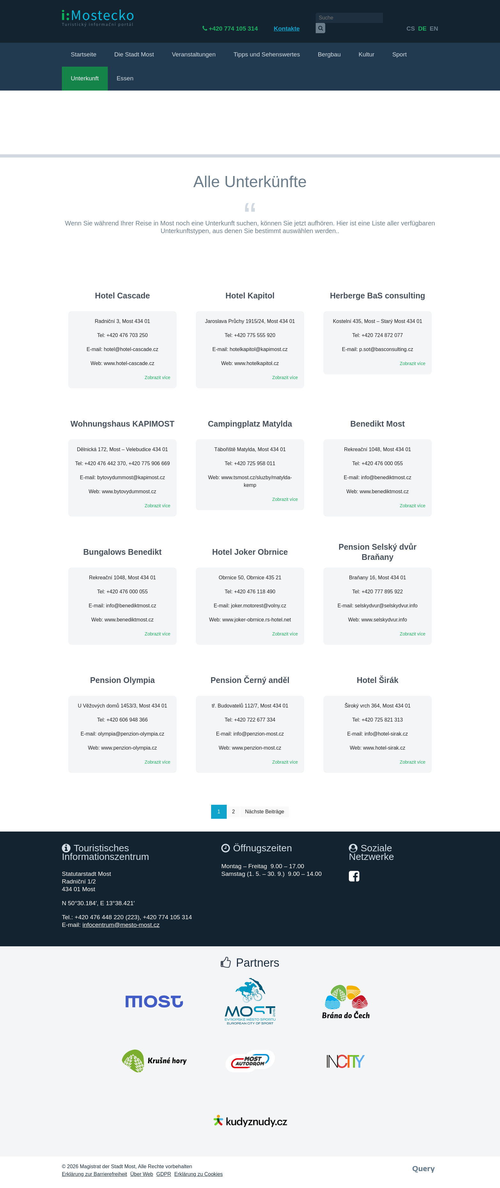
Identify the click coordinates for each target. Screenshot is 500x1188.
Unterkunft (85, 72)
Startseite (83, 48)
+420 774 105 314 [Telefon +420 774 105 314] (250, 18)
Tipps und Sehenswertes (266, 48)
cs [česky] (411, 18)
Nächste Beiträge (264, 805)
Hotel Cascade (122, 289)
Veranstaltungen (194, 48)
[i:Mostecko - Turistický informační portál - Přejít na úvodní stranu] (98, 18)
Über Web (141, 1168)
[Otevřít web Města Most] (154, 995)
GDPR (163, 1168)
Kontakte (303, 18)
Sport (399, 48)
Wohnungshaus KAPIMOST (122, 417)
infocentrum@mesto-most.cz (120, 918)
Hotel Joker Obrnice (250, 545)
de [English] (422, 18)
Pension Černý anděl (249, 674)
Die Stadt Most (134, 48)
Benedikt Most (377, 417)
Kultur (366, 48)
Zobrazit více (157, 371)
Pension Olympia (122, 674)
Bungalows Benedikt (122, 545)
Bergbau (329, 48)
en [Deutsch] (434, 18)
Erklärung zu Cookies (198, 1168)
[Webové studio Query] (423, 1161)
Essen (125, 72)
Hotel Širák (378, 674)
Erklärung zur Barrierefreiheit (94, 1168)
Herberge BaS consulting (377, 289)
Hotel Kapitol (250, 289)
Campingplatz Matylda (250, 417)
